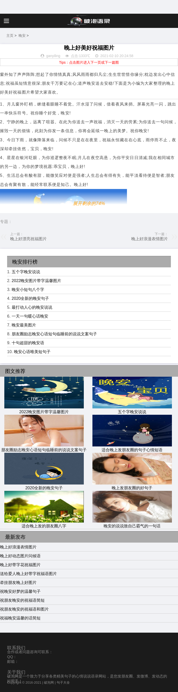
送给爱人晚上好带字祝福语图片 (28, 574)
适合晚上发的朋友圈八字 (44, 523)
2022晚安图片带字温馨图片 (36, 281)
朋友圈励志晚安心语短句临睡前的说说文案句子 (54, 334)
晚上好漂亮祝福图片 (28, 239)
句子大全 (63, 682)
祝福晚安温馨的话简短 (20, 618)
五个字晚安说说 (26, 272)
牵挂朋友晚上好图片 (18, 582)
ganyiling (53, 56)
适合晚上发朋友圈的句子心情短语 (132, 447)
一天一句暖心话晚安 (30, 316)
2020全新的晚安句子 (30, 298)
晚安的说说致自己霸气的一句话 (132, 523)
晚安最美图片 (24, 325)
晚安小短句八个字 (28, 289)
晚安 (22, 35)
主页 (9, 35)
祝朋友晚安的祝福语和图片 (24, 609)
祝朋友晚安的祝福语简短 (22, 600)
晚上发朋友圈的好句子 (132, 485)
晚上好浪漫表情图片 (149, 239)
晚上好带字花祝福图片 (20, 565)
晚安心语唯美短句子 (32, 352)
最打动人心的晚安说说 (32, 307)
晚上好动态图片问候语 (20, 556)
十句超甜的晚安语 (28, 343)
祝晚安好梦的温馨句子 (20, 591)
